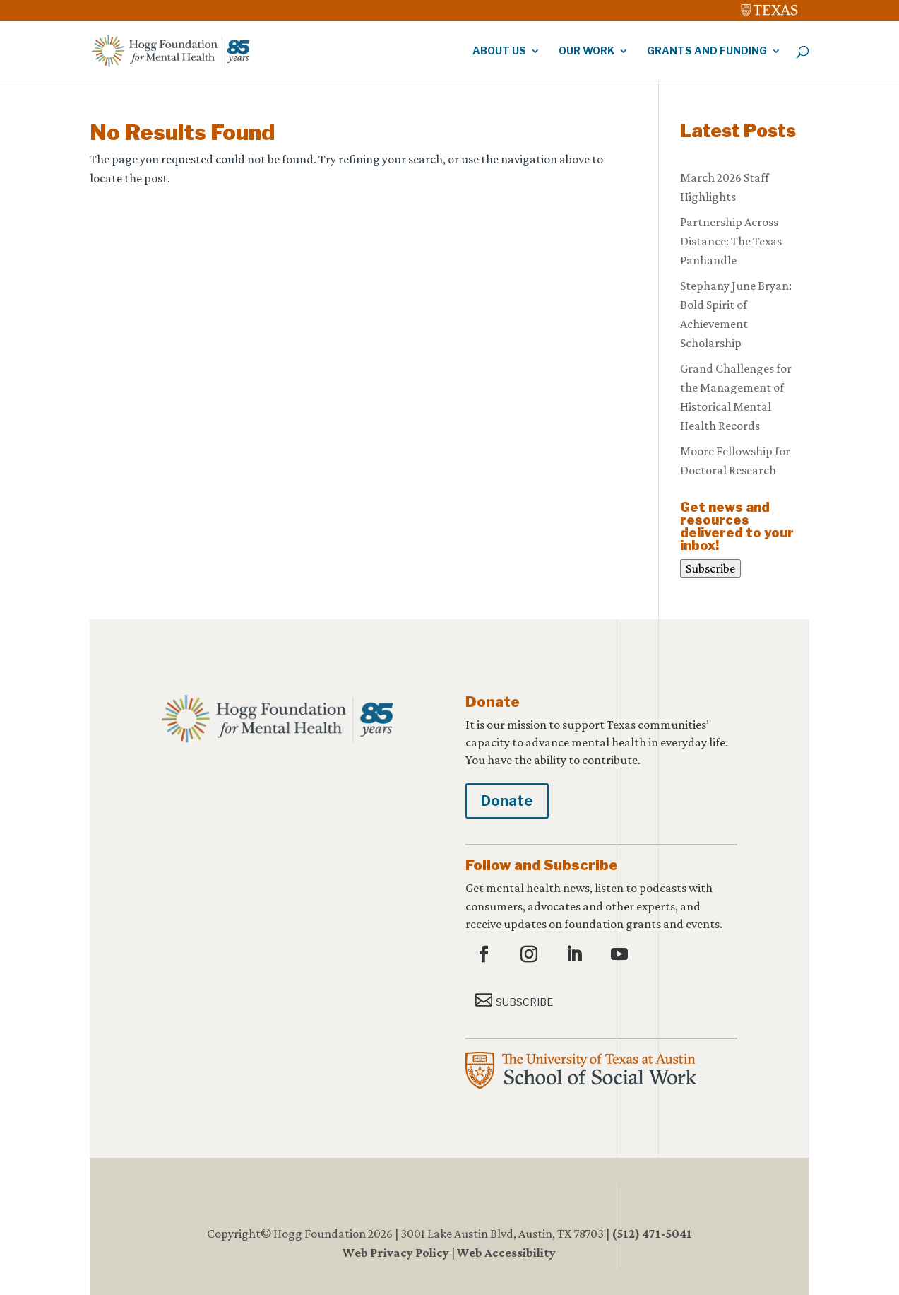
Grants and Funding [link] (707, 51)
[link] (769, 7)
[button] (485, 955)
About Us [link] (499, 51)
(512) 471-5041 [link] (652, 1233)
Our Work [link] (586, 51)
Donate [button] (507, 800)
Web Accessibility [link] (506, 1253)
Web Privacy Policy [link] (396, 1253)
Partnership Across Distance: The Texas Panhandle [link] (731, 241)
